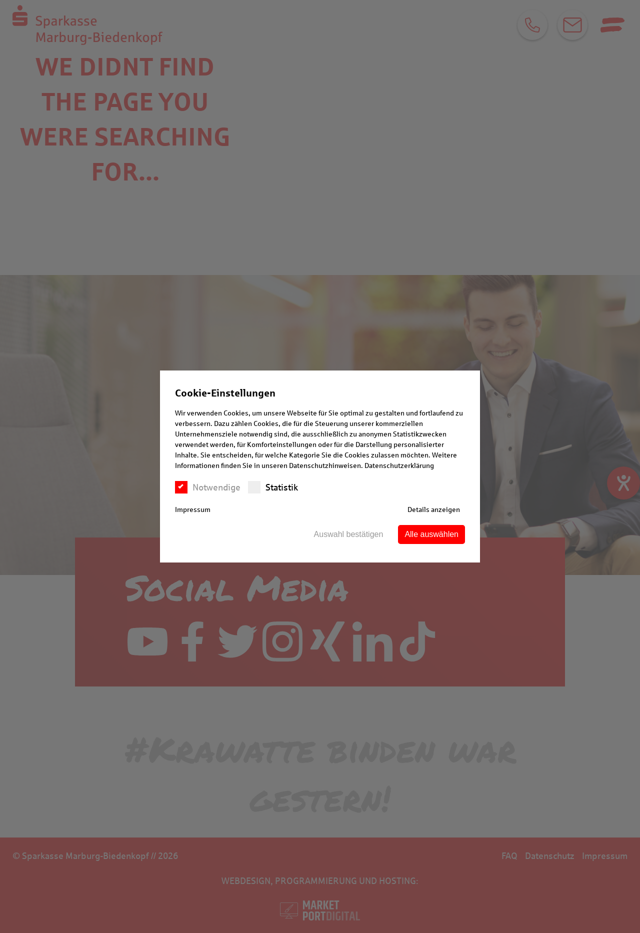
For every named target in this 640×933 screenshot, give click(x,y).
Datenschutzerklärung (399, 466)
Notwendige (207, 487)
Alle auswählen (431, 534)
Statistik (273, 487)
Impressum (192, 510)
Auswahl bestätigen (349, 534)
